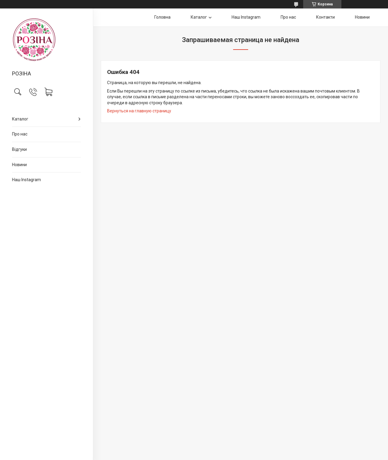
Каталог (20, 119)
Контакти (325, 17)
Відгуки (19, 149)
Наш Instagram (26, 179)
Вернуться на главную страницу (139, 110)
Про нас (19, 134)
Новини (19, 164)
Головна (162, 17)
